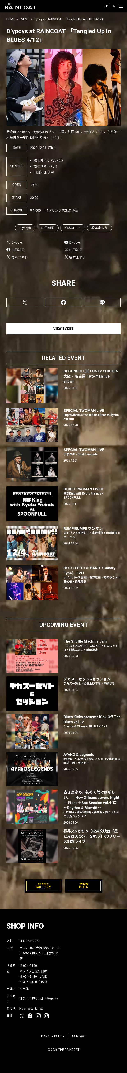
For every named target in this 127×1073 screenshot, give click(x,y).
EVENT (24, 19)
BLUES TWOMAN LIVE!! (92, 493)
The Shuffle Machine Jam (92, 645)
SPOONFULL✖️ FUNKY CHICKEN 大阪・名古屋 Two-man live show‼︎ (91, 376)
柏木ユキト (73, 228)
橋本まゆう (99, 228)
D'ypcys (25, 228)
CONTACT (79, 1036)
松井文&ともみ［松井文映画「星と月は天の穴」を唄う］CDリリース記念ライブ (92, 836)
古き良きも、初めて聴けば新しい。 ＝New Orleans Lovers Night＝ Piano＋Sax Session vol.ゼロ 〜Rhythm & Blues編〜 (92, 804)
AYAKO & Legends (92, 758)
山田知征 (47, 228)
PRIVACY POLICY (53, 1036)
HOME (10, 19)
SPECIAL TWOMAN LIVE (92, 414)
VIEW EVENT (63, 329)
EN (113, 6)
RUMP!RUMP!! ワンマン (92, 532)
